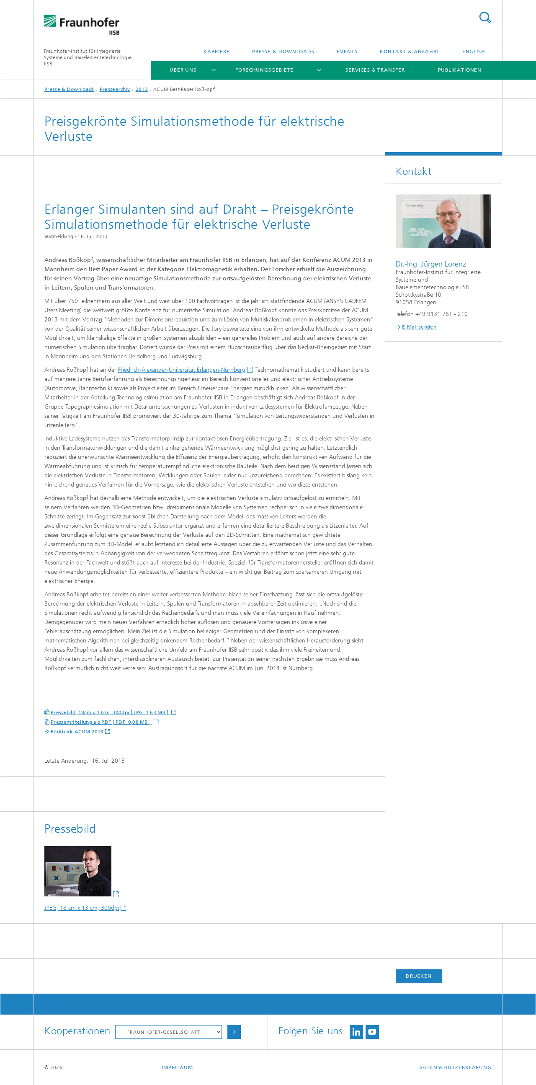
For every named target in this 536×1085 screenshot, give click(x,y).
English (473, 51)
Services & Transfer (375, 70)
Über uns (183, 70)
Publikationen (460, 70)
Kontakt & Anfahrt (410, 51)
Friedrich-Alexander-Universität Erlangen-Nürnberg (181, 369)
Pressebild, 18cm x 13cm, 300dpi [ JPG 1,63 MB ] (110, 712)
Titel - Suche (485, 17)
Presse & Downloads (283, 51)
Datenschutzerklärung (455, 1067)
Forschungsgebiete (264, 70)
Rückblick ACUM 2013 (77, 732)
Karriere (216, 51)
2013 (142, 89)
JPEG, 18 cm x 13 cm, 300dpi (81, 908)
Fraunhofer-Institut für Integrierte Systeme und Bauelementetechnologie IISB (87, 57)
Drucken (419, 976)
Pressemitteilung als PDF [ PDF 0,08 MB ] (101, 722)
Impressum (177, 1067)
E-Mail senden (419, 327)
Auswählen (234, 1032)
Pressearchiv (115, 89)
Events (347, 51)
